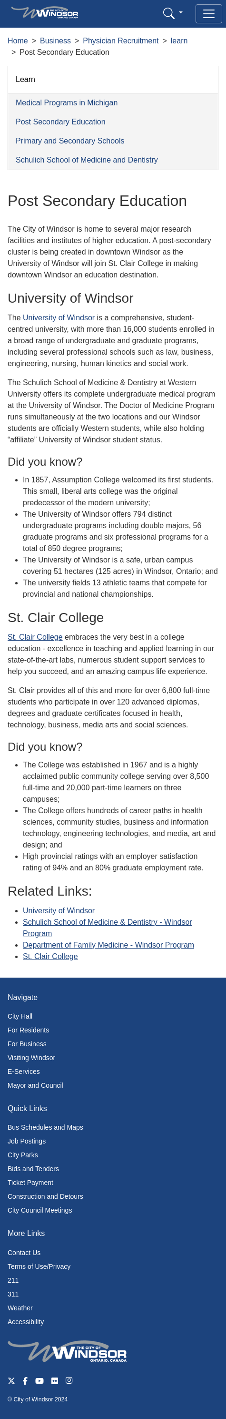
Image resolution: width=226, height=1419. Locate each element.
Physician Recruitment (120, 41)
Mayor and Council (35, 1085)
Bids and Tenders (33, 1169)
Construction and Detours (45, 1196)
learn (179, 41)
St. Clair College (35, 637)
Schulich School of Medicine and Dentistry (87, 160)
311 (13, 1294)
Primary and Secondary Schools (70, 141)
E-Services (24, 1071)
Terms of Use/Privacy (39, 1266)
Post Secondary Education (61, 122)
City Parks (23, 1155)
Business (55, 41)
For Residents (28, 1030)
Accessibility (26, 1322)
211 (13, 1280)
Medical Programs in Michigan (67, 103)
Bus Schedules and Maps (45, 1127)
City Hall (20, 1016)
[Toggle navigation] (209, 13)
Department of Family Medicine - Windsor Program (108, 945)
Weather (20, 1308)
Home (18, 41)
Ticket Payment (30, 1182)
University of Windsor (59, 318)
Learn (25, 79)
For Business (27, 1044)
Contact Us (24, 1252)
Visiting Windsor (31, 1058)
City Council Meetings (40, 1210)
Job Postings (27, 1141)
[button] (173, 13)
